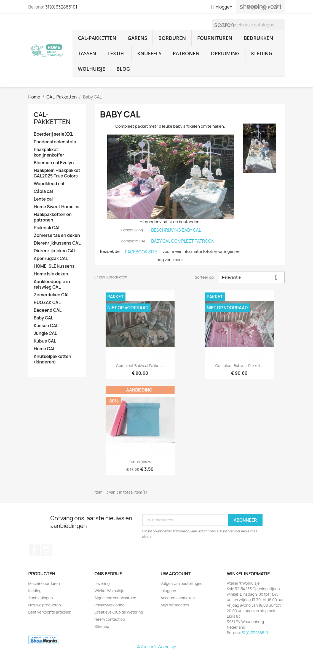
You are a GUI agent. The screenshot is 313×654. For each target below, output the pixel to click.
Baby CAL (43, 318)
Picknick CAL (47, 228)
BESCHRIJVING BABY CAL (176, 230)
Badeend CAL (48, 310)
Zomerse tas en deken (57, 235)
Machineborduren (44, 583)
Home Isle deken (51, 274)
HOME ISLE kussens (54, 266)
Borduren (172, 38)
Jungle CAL (45, 333)
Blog (123, 68)
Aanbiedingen (40, 597)
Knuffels (149, 53)
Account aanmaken (178, 597)
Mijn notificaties (175, 605)
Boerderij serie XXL (53, 134)
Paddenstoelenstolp (55, 142)
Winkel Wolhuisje (109, 590)
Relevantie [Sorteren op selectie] (252, 277)
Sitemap (102, 626)
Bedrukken (258, 38)
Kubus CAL (45, 341)
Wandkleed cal (49, 184)
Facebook (34, 550)
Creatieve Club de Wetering (119, 612)
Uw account (176, 574)
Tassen (87, 53)
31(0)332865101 (61, 7)
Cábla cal (43, 191)
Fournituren (214, 38)
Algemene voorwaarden (115, 597)
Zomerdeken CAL (52, 295)
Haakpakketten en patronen (53, 217)
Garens (137, 38)
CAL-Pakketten (97, 38)
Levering (102, 583)
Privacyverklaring (110, 605)
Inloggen (168, 590)
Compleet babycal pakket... (140, 365)
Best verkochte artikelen (49, 612)
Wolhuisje (91, 68)
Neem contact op (110, 619)
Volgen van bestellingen (182, 583)
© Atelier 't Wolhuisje (156, 647)
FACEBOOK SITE (141, 252)
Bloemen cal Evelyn (54, 163)
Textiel (117, 53)
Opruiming (225, 53)
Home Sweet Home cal (57, 207)
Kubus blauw (140, 461)
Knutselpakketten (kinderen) (52, 359)
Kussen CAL (46, 326)
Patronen (186, 53)
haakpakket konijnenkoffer (49, 152)
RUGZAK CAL (47, 302)
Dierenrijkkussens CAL (57, 243)
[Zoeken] (248, 24)
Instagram (46, 550)
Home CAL (44, 349)
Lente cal (43, 199)
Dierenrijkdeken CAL (55, 251)
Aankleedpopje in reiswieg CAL (52, 284)
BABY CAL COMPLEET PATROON (182, 241)
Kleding (261, 53)
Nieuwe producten (44, 605)
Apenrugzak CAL (51, 258)
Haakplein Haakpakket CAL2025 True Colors (57, 173)
